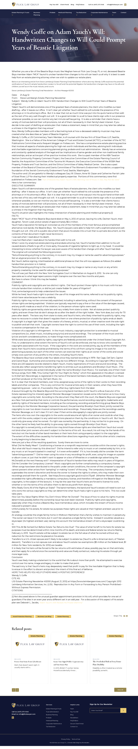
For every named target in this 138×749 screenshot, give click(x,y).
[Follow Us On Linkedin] (125, 4)
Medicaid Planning (65, 14)
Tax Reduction (81, 14)
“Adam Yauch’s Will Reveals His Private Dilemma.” (64, 605)
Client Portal (64, 4)
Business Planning (37, 14)
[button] (17, 693)
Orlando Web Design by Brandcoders (78, 745)
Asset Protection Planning (22, 619)
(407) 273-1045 (99, 4)
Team (114, 14)
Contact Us (73, 729)
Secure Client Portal (76, 726)
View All (120, 693)
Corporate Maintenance (99, 14)
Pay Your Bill (54, 4)
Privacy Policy (65, 742)
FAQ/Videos (80, 4)
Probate (52, 12)
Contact (123, 12)
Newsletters (74, 721)
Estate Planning (63, 619)
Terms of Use (76, 742)
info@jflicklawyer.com (115, 4)
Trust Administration (52, 715)
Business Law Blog (45, 619)
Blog (72, 4)
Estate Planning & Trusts (20, 14)
